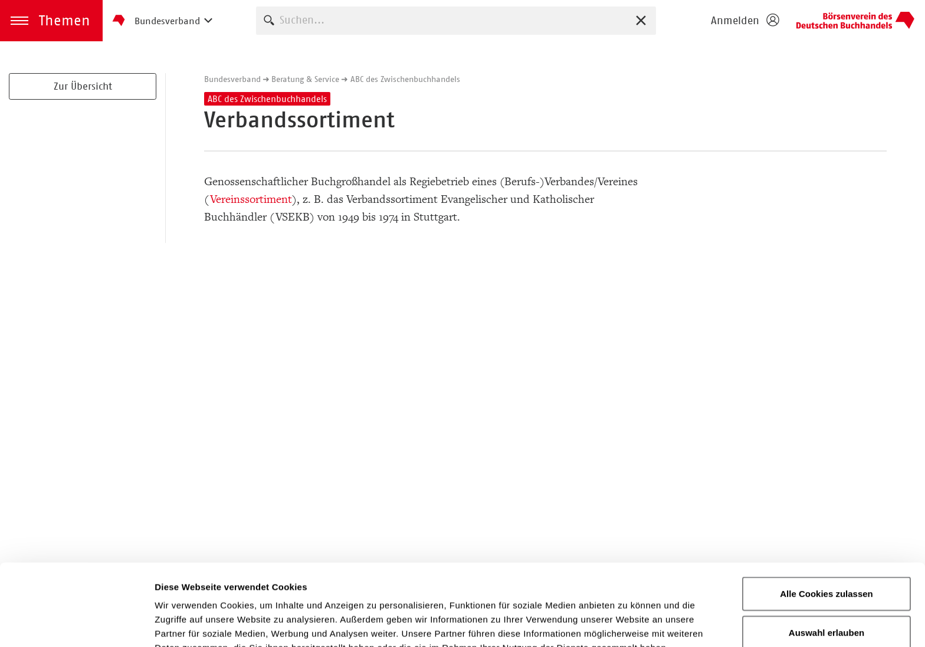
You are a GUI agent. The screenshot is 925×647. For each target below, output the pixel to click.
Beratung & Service (305, 79)
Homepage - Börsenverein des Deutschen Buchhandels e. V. (855, 20)
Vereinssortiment (250, 199)
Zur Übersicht (83, 86)
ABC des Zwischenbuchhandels (405, 79)
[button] (51, 20)
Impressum (498, 585)
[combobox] (456, 20)
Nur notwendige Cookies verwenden (826, 601)
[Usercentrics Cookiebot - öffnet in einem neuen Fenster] (76, 624)
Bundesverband (232, 79)
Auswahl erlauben (826, 556)
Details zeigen (627, 624)
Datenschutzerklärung (389, 585)
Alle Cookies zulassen (826, 517)
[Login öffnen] (744, 20)
